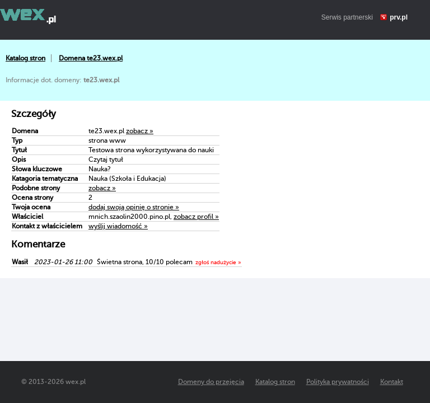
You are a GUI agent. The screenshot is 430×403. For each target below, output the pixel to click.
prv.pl (399, 17)
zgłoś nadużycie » (218, 262)
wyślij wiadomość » (118, 226)
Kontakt (391, 382)
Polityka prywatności (337, 382)
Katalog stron (25, 58)
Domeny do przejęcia (211, 382)
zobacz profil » (196, 217)
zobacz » (139, 131)
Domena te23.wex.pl (91, 58)
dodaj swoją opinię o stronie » (133, 207)
